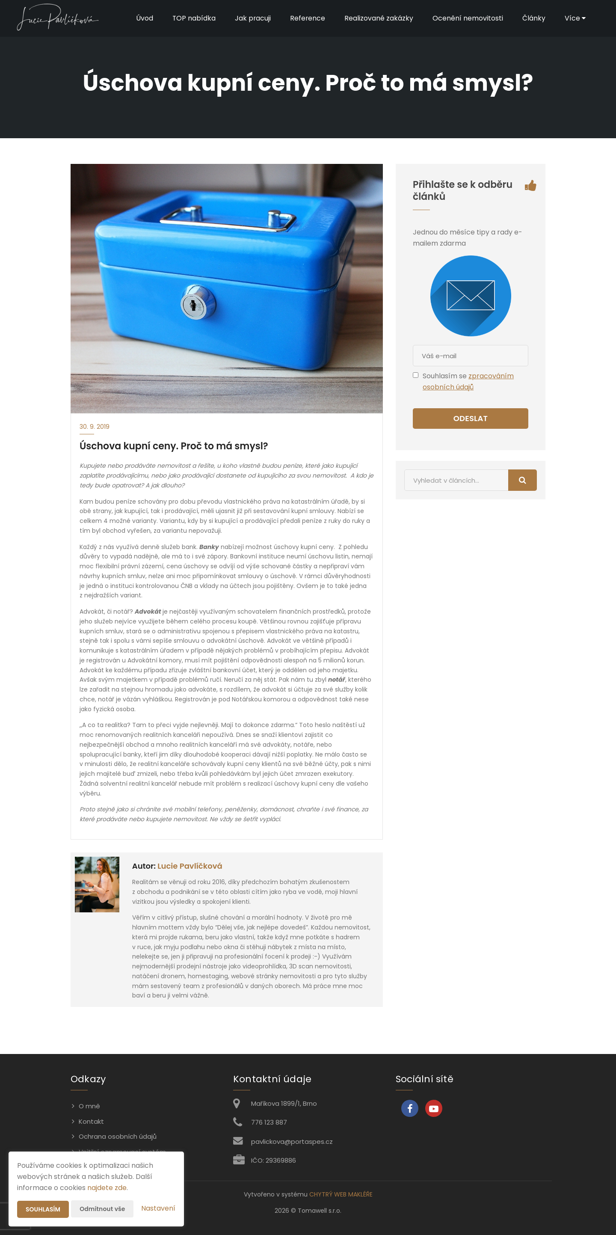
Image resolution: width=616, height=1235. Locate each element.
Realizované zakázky (378, 18)
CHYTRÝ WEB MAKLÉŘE (341, 1194)
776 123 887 (269, 1122)
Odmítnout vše (103, 1209)
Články (533, 18)
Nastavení (158, 1208)
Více (574, 18)
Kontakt (91, 1121)
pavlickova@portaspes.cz (292, 1141)
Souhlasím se (445, 376)
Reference (307, 18)
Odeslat (470, 418)
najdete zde (107, 1188)
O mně (89, 1105)
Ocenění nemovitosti (467, 18)
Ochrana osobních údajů (118, 1136)
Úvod (142, 18)
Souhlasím (43, 1209)
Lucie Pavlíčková (189, 866)
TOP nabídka (192, 18)
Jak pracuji (252, 18)
